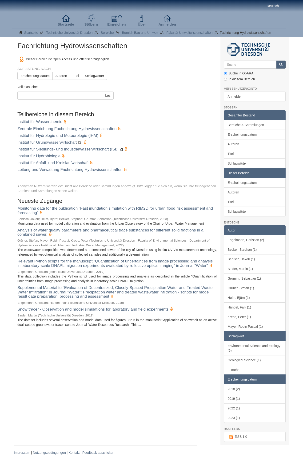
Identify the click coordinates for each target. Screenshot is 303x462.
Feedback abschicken (98, 452)
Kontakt (74, 452)
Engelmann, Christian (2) (246, 240)
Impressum (22, 452)
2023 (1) (234, 418)
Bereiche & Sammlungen (246, 125)
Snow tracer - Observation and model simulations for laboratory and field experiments (93, 309)
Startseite (31, 33)
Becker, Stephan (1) (242, 249)
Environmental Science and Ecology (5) (254, 348)
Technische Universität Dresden (69, 33)
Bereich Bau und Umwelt (140, 33)
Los (108, 95)
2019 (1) (234, 398)
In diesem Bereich (239, 79)
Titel (76, 76)
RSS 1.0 (237, 437)
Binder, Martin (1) (240, 269)
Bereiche (107, 33)
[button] (274, 6)
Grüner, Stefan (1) (241, 288)
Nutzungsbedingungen (49, 452)
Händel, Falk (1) (239, 307)
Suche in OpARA (239, 73)
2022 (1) (234, 408)
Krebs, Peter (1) (239, 317)
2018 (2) (234, 389)
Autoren (61, 76)
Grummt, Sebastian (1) (244, 278)
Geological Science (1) (244, 360)
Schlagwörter (94, 76)
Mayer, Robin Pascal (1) (245, 326)
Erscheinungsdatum (35, 76)
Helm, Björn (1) (239, 298)
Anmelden (235, 96)
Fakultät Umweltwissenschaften (190, 33)
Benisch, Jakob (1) (241, 259)
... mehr (233, 370)
